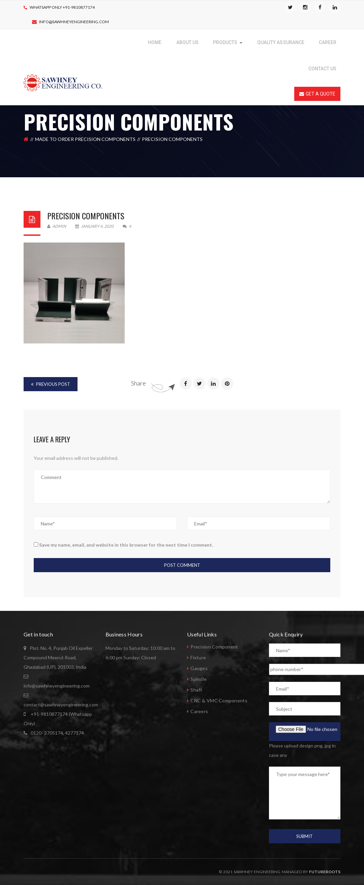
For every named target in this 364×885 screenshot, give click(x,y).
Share (138, 383)
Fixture (198, 657)
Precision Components (85, 216)
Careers (199, 711)
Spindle (198, 679)
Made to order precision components (85, 139)
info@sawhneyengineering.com (74, 21)
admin (56, 226)
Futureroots (324, 871)
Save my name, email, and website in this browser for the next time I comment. (126, 545)
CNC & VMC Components (218, 700)
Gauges (199, 668)
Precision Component (214, 647)
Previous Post (50, 384)
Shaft (196, 690)
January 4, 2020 (94, 226)
